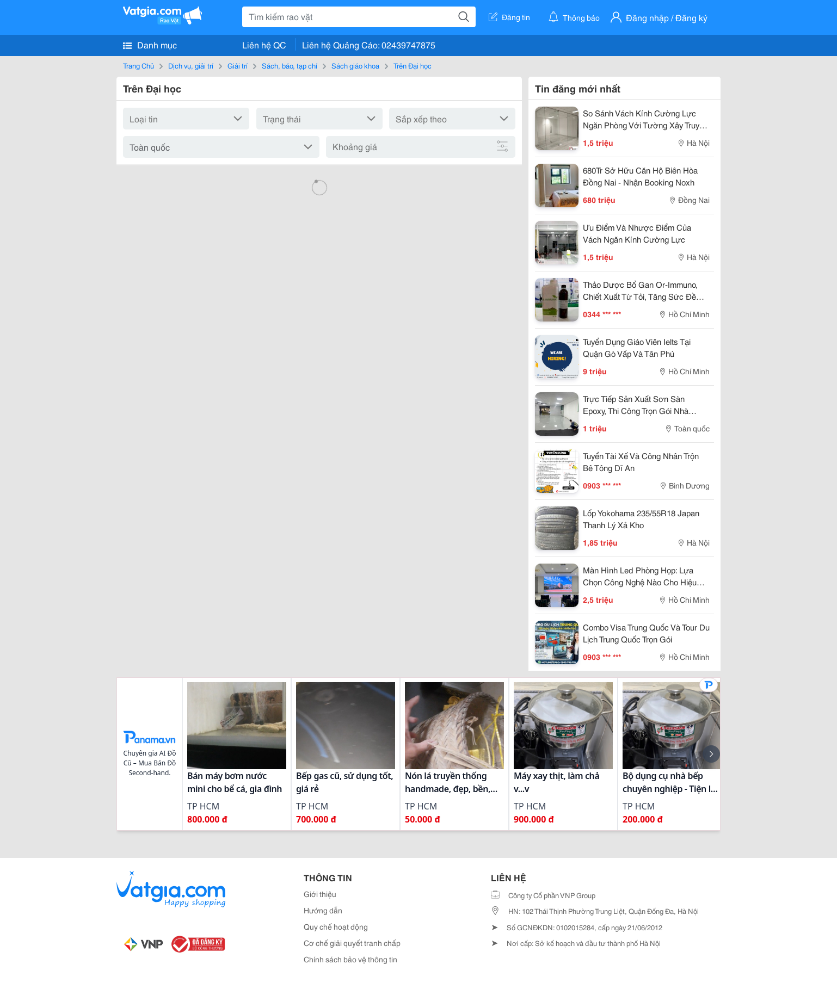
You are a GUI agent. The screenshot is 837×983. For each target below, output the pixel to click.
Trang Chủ (138, 65)
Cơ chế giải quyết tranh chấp (352, 942)
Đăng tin (509, 16)
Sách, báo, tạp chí (289, 65)
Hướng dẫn (323, 910)
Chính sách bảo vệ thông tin (350, 959)
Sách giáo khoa (355, 65)
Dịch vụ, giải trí (190, 65)
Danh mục (150, 44)
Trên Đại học (412, 65)
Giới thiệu (320, 893)
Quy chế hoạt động (336, 926)
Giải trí (237, 65)
